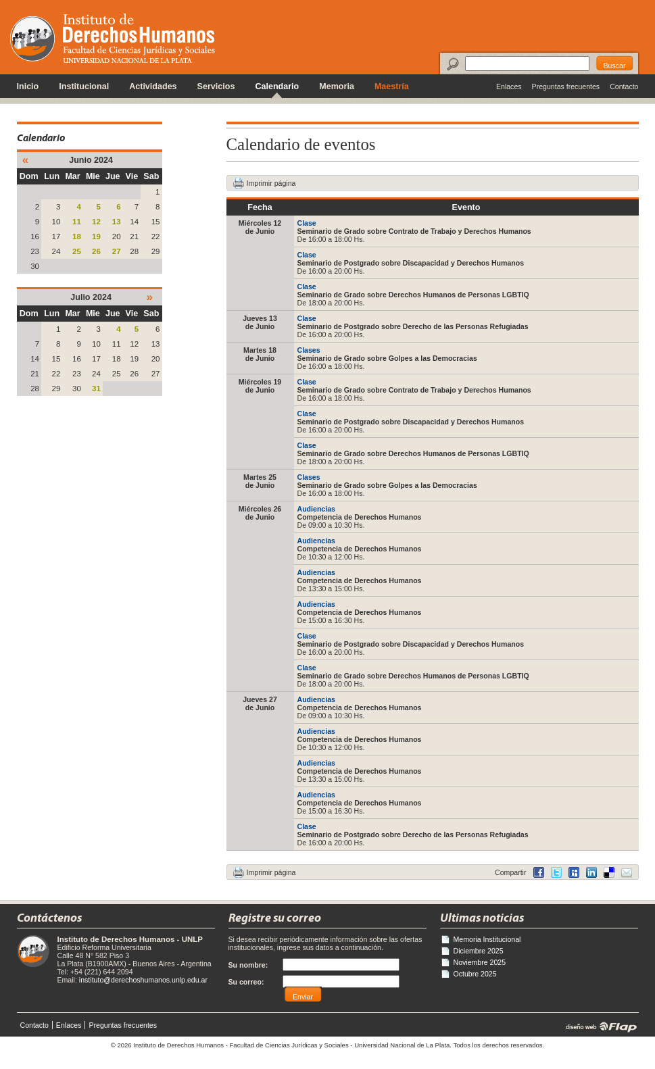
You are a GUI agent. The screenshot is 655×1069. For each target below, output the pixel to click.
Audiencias (316, 509)
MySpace (573, 872)
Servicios (216, 86)
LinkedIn (609, 872)
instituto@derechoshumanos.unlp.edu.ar (143, 980)
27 (116, 251)
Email (626, 872)
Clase (306, 223)
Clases (308, 350)
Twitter (556, 872)
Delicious (591, 872)
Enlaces (509, 86)
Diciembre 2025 (479, 951)
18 (76, 236)
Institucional (84, 86)
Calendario (277, 86)
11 (76, 222)
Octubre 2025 (475, 974)
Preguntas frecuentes (566, 86)
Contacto (624, 86)
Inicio (28, 86)
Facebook (538, 872)
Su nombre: (248, 965)
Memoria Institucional (487, 939)
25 (76, 251)
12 (96, 222)
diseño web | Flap (597, 1026)
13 (116, 222)
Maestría (391, 86)
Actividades (152, 86)
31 (96, 388)
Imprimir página (271, 183)
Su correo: (246, 982)
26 (96, 251)
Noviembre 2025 (480, 962)
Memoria (336, 86)
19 (96, 236)
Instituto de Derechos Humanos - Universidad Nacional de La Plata (112, 38)
